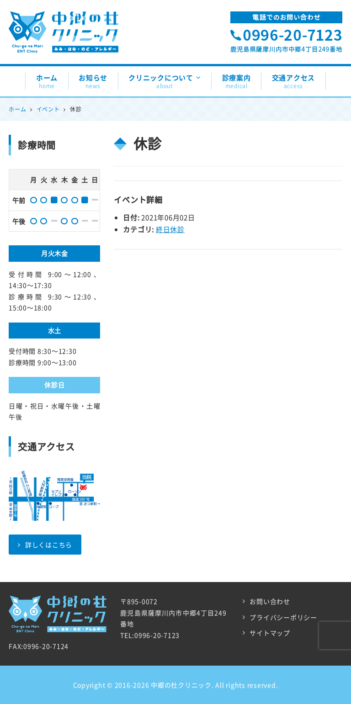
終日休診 (170, 229)
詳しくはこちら (45, 544)
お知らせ (93, 81)
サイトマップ (270, 632)
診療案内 (236, 81)
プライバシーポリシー (283, 617)
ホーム (47, 81)
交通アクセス (293, 81)
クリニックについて (164, 81)
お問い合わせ (270, 601)
